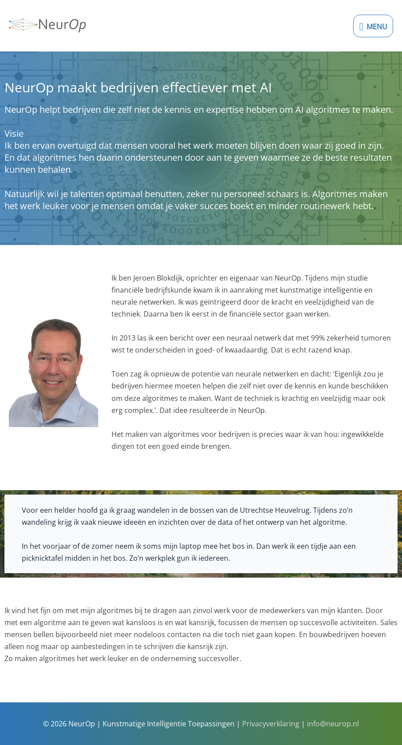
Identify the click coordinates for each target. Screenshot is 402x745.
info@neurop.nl (333, 723)
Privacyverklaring (270, 723)
